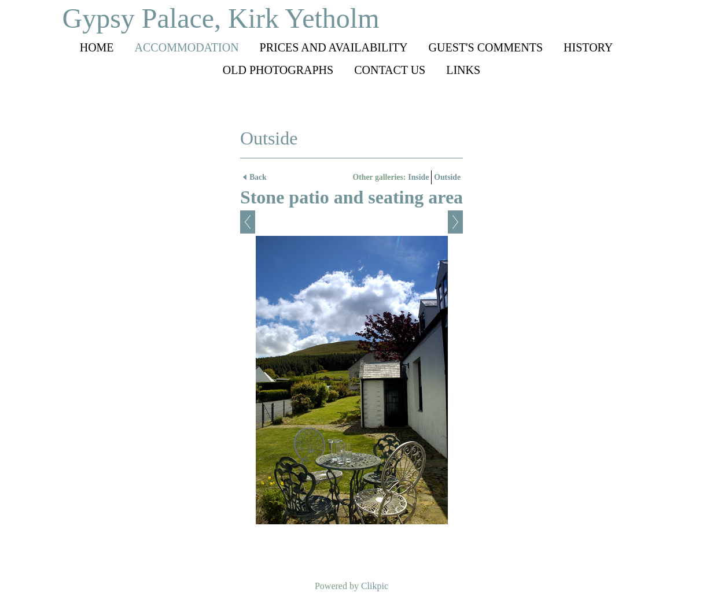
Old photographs (278, 70)
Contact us (389, 70)
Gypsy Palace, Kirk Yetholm (221, 18)
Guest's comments (486, 47)
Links (463, 70)
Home (97, 47)
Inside (418, 177)
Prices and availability (334, 47)
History (588, 47)
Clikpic (374, 586)
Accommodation (187, 47)
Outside (447, 177)
